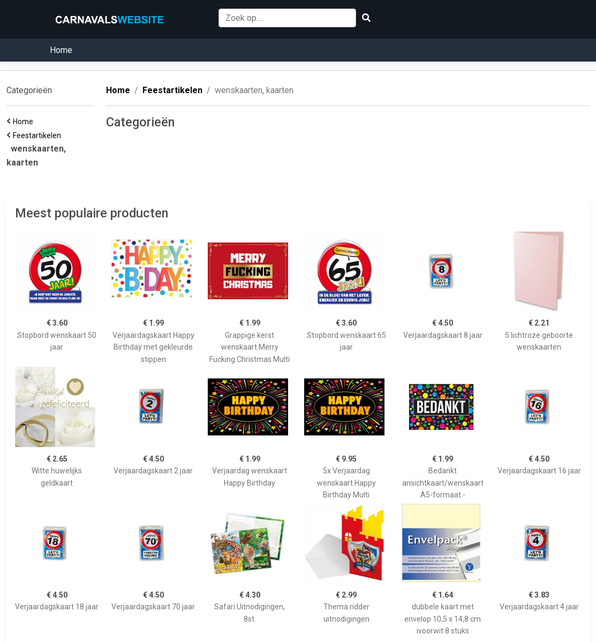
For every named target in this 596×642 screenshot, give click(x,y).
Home (61, 50)
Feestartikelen (38, 135)
